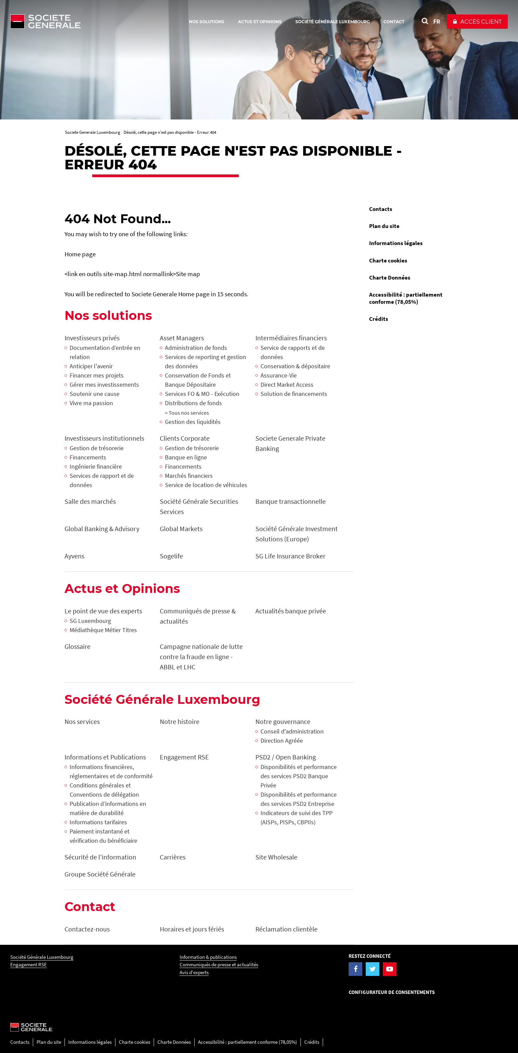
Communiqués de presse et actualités (219, 964)
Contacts (380, 209)
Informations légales (396, 243)
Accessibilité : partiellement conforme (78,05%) (406, 298)
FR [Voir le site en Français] (436, 21)
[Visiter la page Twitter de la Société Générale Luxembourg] (372, 969)
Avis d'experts (194, 972)
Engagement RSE (28, 964)
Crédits (378, 319)
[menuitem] (409, 209)
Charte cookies (388, 260)
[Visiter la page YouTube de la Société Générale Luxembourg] (389, 969)
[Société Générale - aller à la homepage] (85, 21)
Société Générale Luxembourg (41, 957)
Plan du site (384, 226)
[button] (477, 21)
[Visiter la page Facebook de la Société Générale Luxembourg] (355, 969)
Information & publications (208, 957)
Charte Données (389, 277)
